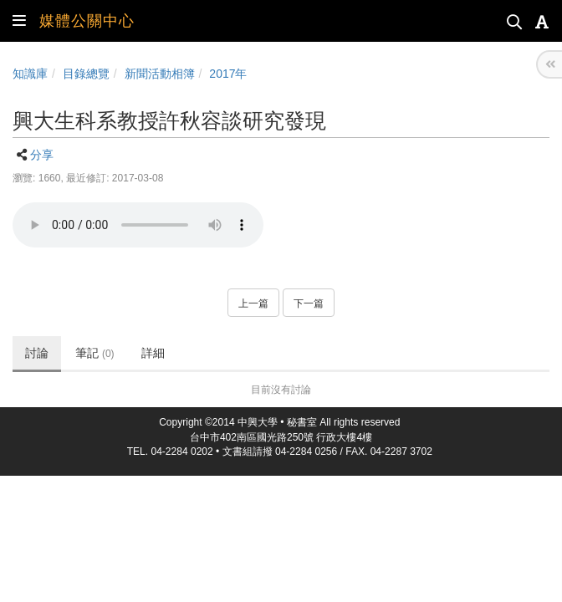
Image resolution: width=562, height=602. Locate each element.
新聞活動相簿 (160, 73)
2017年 (228, 73)
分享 (42, 154)
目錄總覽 (86, 73)
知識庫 (30, 73)
